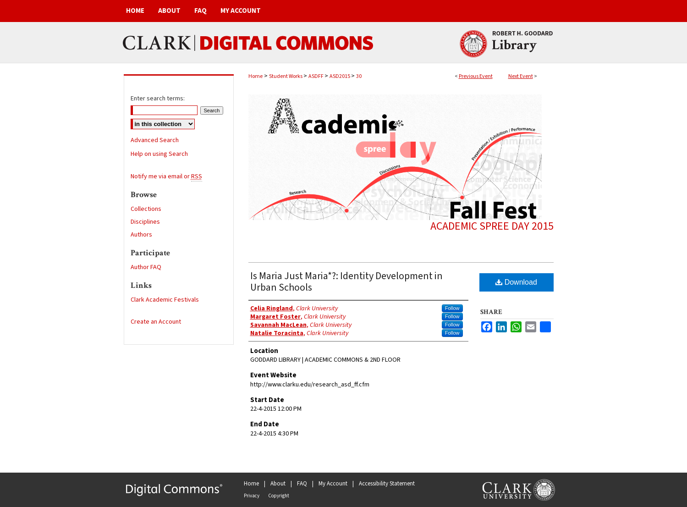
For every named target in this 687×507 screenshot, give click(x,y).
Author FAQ (146, 267)
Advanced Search (155, 140)
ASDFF (316, 76)
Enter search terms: (158, 98)
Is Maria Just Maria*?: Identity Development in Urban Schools (346, 282)
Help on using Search (159, 154)
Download (516, 282)
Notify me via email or (166, 176)
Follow (452, 308)
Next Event (520, 76)
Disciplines (145, 221)
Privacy (251, 495)
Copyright (278, 495)
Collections (146, 209)
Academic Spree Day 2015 (492, 226)
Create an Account (156, 321)
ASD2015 (340, 76)
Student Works (286, 76)
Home (255, 76)
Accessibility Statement (387, 483)
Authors (141, 234)
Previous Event (476, 76)
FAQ (302, 483)
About (278, 483)
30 (359, 76)
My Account (333, 483)
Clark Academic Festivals (165, 299)
